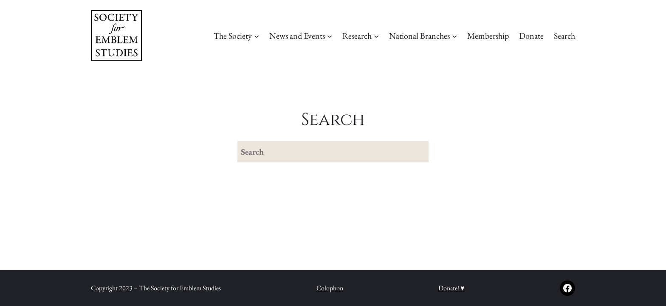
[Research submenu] (376, 35)
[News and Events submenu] (329, 35)
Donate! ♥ (451, 287)
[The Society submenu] (256, 35)
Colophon (329, 287)
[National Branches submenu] (454, 35)
